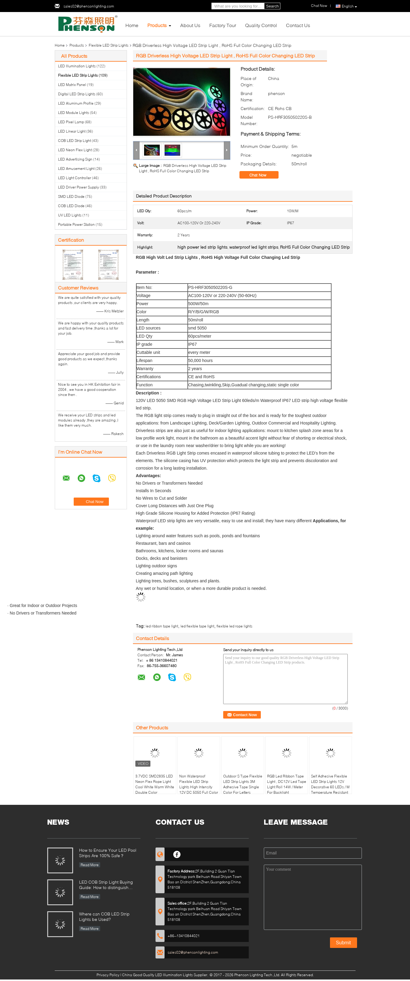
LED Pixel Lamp (71, 122)
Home (131, 25)
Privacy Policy (108, 975)
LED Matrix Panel (72, 84)
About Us (190, 25)
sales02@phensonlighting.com (88, 6)
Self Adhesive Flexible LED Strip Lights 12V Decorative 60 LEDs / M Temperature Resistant (330, 784)
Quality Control (261, 25)
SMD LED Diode (71, 196)
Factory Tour (222, 25)
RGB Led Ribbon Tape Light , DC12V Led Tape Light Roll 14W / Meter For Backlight (286, 784)
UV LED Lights (70, 215)
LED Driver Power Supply (78, 187)
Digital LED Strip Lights (76, 94)
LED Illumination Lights (77, 66)
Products (157, 25)
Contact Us (298, 25)
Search (272, 6)
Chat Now (262, 175)
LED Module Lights (73, 112)
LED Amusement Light (76, 168)
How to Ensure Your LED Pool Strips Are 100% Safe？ (107, 853)
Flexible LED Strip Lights (108, 45)
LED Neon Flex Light (75, 150)
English (349, 6)
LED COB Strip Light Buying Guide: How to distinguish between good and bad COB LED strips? (107, 885)
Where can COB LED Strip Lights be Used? (104, 916)
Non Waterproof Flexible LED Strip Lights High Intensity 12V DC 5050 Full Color (198, 784)
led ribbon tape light (162, 626)
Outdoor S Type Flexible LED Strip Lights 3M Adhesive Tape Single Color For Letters (242, 784)
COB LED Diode (71, 206)
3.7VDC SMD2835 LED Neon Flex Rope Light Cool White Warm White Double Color (154, 784)
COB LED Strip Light (74, 140)
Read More (90, 865)
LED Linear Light (71, 131)
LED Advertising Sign (75, 159)
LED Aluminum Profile (76, 103)
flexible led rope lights (234, 626)
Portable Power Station (76, 224)
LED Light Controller (74, 178)
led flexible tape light (197, 626)
